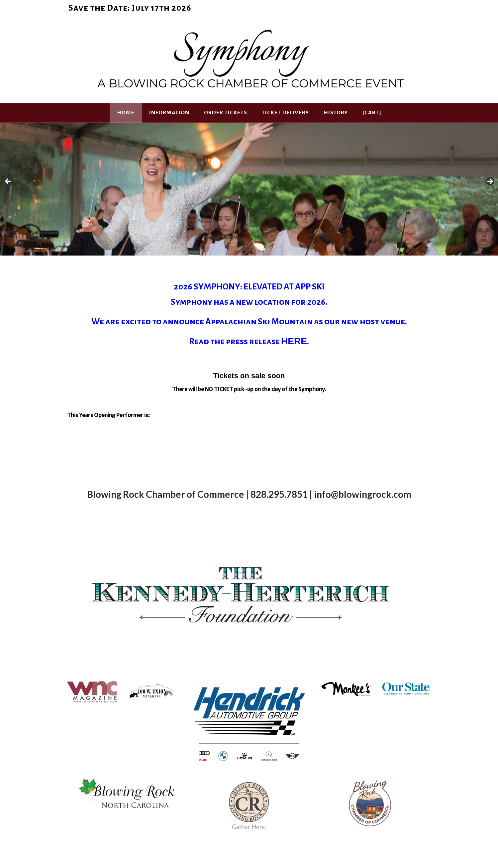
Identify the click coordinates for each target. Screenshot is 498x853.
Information (169, 113)
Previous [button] (8, 182)
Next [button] (490, 182)
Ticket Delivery (285, 113)
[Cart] (371, 113)
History (336, 113)
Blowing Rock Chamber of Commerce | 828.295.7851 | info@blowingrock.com (249, 494)
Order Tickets (225, 113)
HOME (126, 113)
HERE (294, 341)
